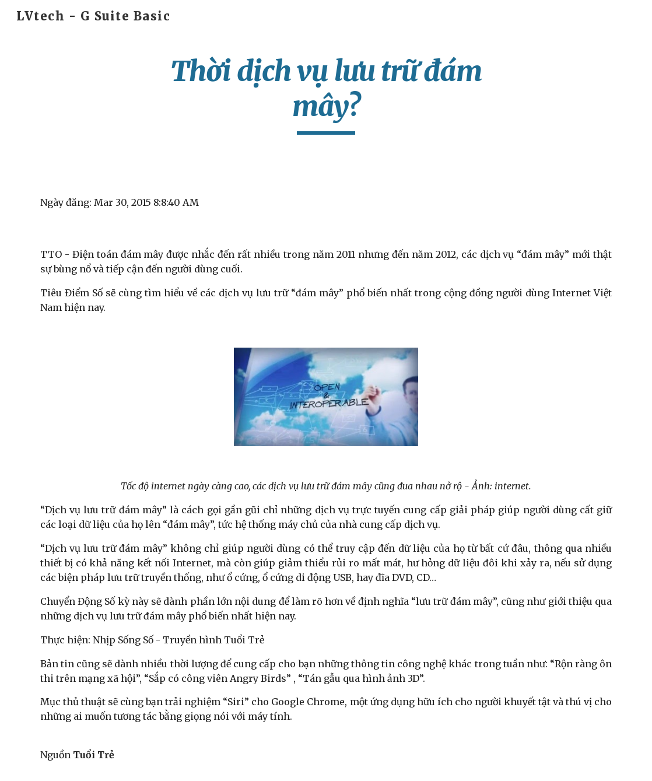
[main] (326, 94)
